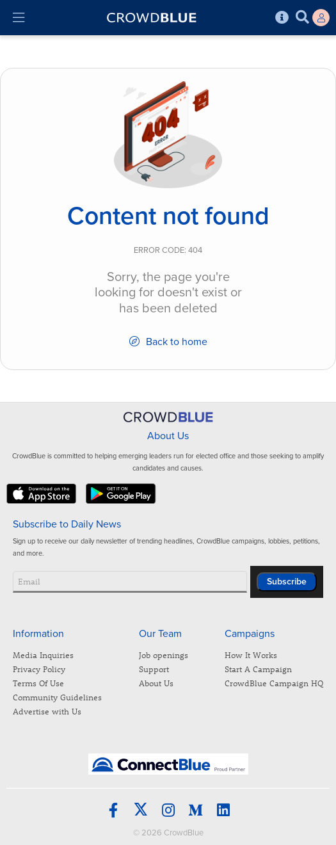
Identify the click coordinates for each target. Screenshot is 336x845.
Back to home (168, 341)
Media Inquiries (43, 654)
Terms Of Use (38, 682)
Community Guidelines (57, 696)
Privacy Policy (39, 668)
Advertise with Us (47, 710)
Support (154, 668)
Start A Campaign (258, 668)
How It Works (251, 654)
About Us (156, 682)
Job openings (163, 654)
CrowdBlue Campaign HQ (274, 682)
